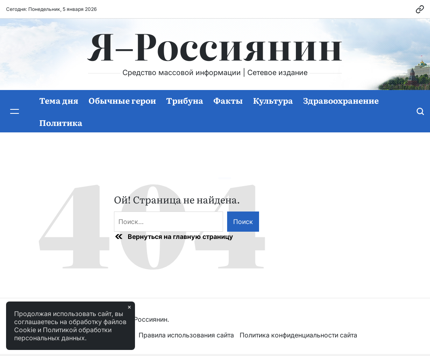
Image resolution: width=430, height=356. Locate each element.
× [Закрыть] (129, 307)
